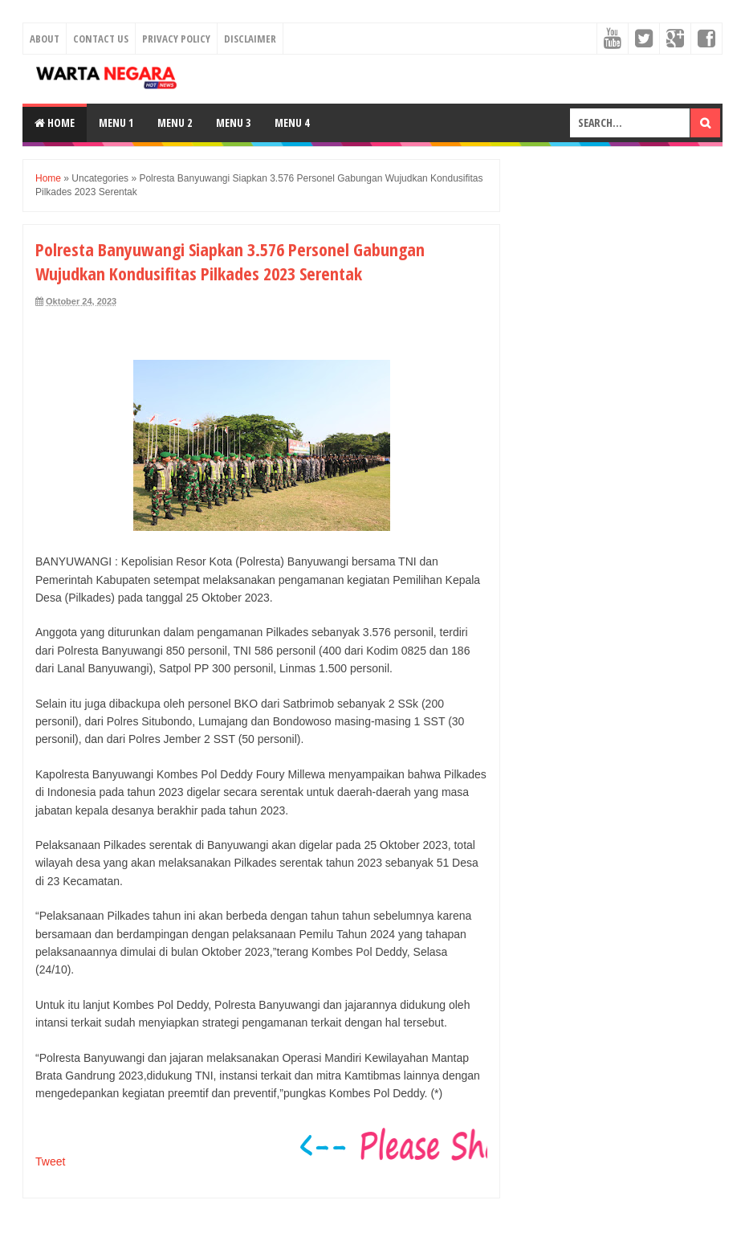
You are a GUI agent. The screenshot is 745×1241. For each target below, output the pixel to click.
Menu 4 (292, 122)
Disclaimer (250, 38)
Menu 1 (116, 122)
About (44, 38)
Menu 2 (174, 122)
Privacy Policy (176, 38)
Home (55, 122)
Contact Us (100, 38)
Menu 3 (233, 122)
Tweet (50, 1161)
